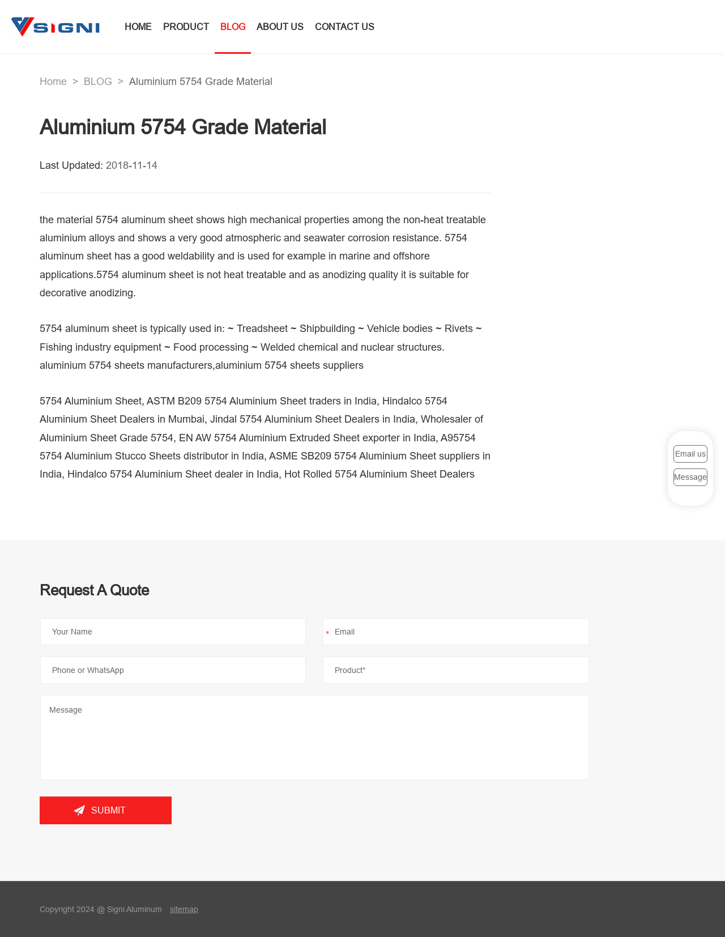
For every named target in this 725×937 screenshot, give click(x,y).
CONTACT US (344, 27)
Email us (690, 453)
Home (53, 81)
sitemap (184, 909)
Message (690, 477)
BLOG (232, 27)
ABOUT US (280, 27)
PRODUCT (186, 27)
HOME (138, 27)
